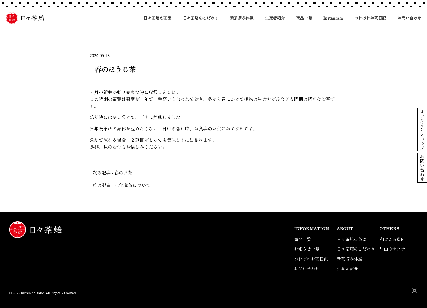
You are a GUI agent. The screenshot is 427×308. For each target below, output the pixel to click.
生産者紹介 (275, 18)
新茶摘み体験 (242, 18)
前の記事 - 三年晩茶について (121, 185)
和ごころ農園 (392, 239)
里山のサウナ (392, 249)
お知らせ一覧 (306, 249)
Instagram (333, 18)
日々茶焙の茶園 (157, 18)
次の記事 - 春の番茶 (112, 172)
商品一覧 (304, 18)
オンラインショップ (422, 129)
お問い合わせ (409, 18)
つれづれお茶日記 (370, 18)
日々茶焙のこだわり (200, 18)
